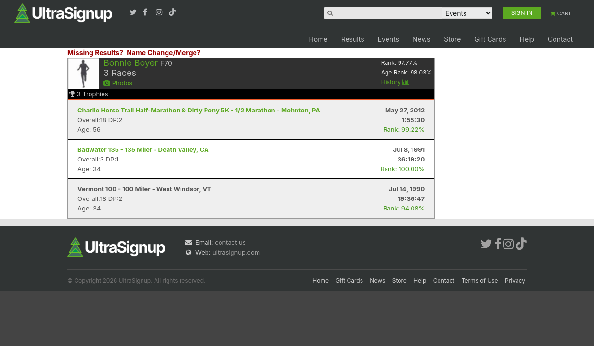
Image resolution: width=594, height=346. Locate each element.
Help (526, 39)
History (395, 82)
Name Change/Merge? (164, 53)
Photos (117, 82)
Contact (560, 39)
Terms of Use (480, 280)
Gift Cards (490, 39)
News (421, 39)
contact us (230, 242)
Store (452, 39)
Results (352, 39)
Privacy (515, 280)
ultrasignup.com (236, 252)
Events (388, 39)
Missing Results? (95, 53)
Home (318, 39)
